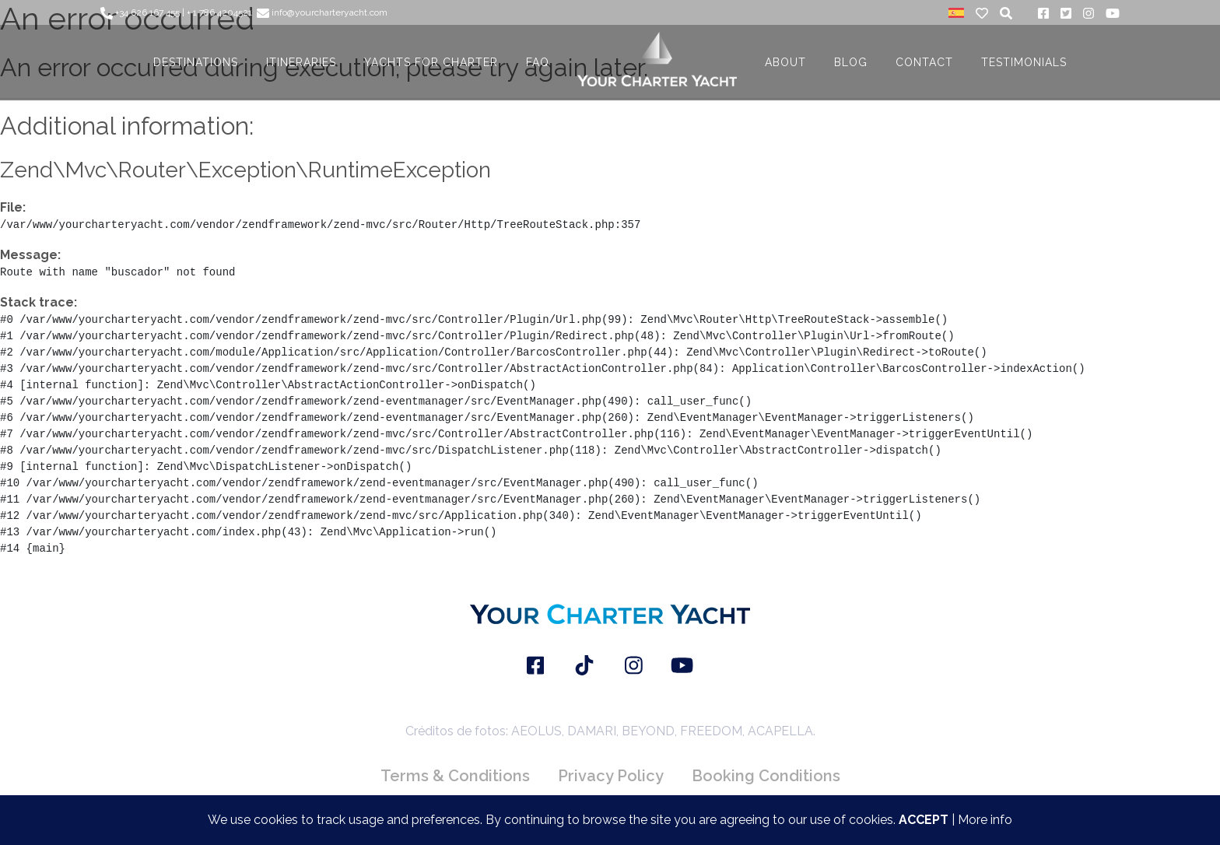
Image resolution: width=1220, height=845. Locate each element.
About (785, 62)
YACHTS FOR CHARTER (431, 62)
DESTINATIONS (195, 62)
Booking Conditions (766, 775)
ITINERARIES (301, 62)
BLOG (851, 62)
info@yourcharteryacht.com (322, 12)
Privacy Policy (611, 775)
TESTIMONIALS (1024, 62)
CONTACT (924, 62)
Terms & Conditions (455, 775)
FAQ (537, 62)
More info (985, 819)
